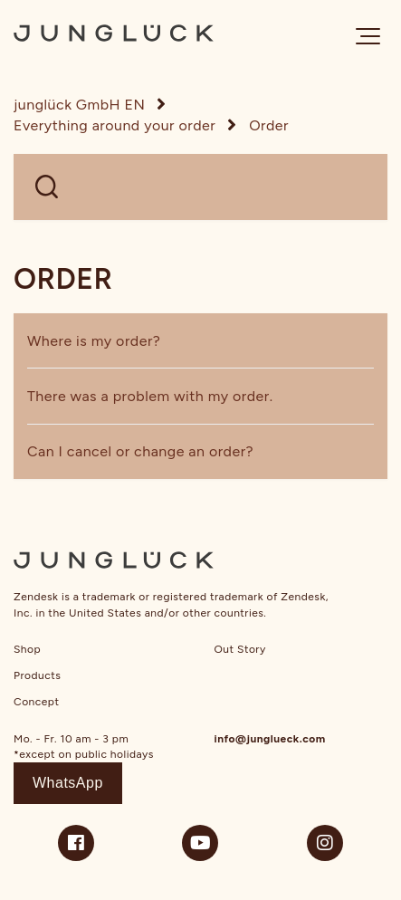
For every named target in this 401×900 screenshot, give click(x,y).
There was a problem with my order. (150, 396)
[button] (367, 36)
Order (269, 125)
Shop (27, 649)
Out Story (240, 649)
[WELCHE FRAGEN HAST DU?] (200, 187)
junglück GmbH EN (79, 104)
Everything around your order (114, 125)
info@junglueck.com (270, 738)
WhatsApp (68, 782)
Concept (36, 701)
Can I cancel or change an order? (140, 451)
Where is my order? (93, 340)
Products (37, 675)
